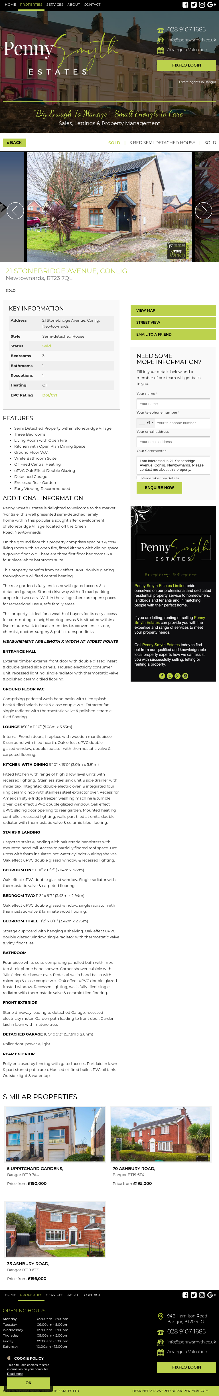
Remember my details (160, 478)
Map (145, 310)
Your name (147, 394)
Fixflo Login (186, 65)
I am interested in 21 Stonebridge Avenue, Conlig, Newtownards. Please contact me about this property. (173, 465)
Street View (148, 322)
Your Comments (151, 451)
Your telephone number (158, 412)
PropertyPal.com (192, 1391)
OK (29, 1383)
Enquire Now (159, 487)
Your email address (153, 432)
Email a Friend (154, 334)
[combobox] (146, 423)
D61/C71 (49, 395)
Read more (15, 1373)
